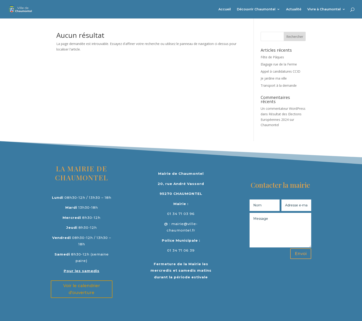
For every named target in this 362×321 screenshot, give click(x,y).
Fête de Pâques (272, 57)
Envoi (301, 253)
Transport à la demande (279, 85)
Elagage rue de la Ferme (279, 64)
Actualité (293, 9)
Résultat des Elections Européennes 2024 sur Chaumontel (281, 119)
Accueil (224, 9)
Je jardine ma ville (274, 78)
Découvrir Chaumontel (256, 9)
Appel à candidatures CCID (280, 71)
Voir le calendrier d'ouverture (81, 289)
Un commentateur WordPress (283, 108)
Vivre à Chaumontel (324, 9)
